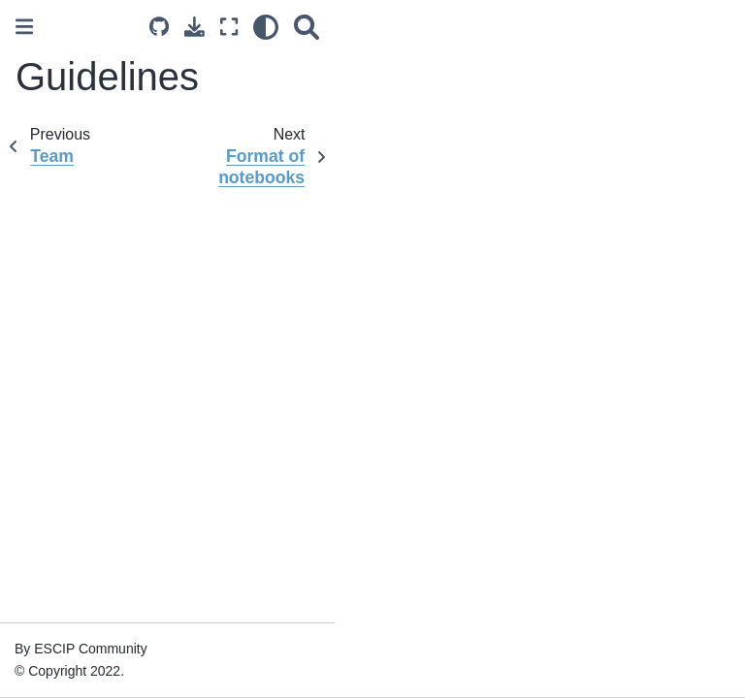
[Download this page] (194, 27)
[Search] (306, 27)
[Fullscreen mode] (228, 27)
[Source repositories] (159, 27)
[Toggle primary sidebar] (24, 27)
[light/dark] (265, 27)
